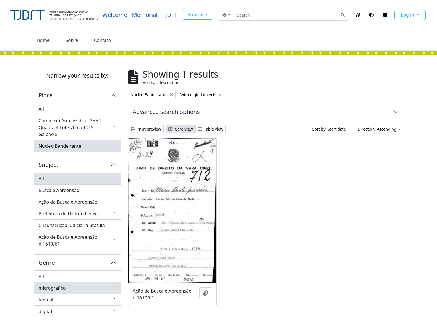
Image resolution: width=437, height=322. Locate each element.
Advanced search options (166, 112)
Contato (102, 40)
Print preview (146, 129)
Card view (180, 129)
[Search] (286, 15)
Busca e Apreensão (77, 191)
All (41, 109)
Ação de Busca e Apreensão (77, 203)
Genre (47, 262)
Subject (48, 165)
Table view (210, 129)
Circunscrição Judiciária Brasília (77, 226)
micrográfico (77, 289)
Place (46, 95)
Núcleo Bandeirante (77, 147)
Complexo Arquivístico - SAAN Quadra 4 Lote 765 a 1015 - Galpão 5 (77, 127)
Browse (195, 14)
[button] (358, 14)
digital (77, 312)
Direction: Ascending (377, 129)
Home (43, 40)
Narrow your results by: (77, 75)
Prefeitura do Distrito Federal (77, 215)
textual (77, 301)
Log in (408, 15)
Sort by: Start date (329, 129)
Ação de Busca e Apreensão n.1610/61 (77, 240)
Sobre (72, 40)
